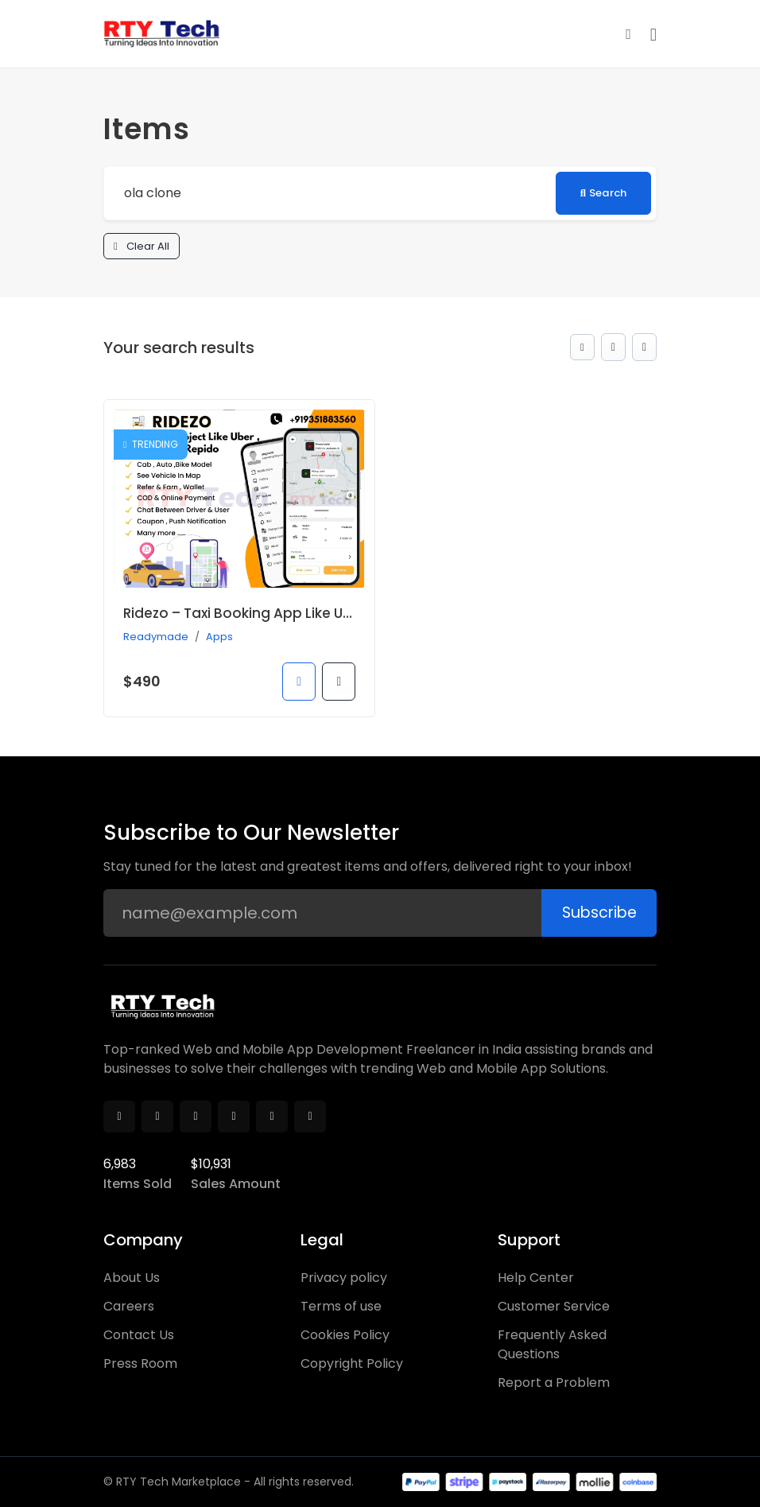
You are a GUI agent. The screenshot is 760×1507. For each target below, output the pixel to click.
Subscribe (596, 913)
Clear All (143, 246)
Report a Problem (554, 1382)
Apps (219, 637)
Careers (128, 1306)
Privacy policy (344, 1277)
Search (601, 192)
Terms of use (341, 1306)
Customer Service (554, 1306)
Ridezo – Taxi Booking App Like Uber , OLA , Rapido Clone (314, 614)
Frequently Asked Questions (552, 1344)
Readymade (155, 637)
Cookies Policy (345, 1335)
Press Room (140, 1363)
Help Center (536, 1277)
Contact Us (138, 1335)
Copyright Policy (352, 1363)
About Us (131, 1277)
